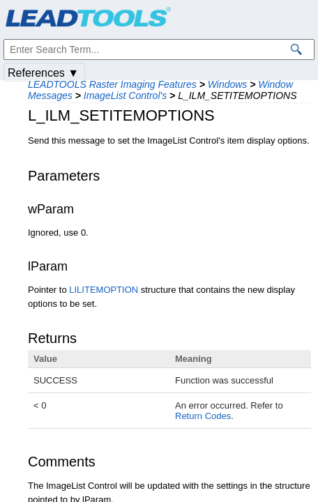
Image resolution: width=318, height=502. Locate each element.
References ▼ (43, 73)
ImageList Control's (125, 95)
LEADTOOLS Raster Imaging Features (112, 84)
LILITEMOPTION (103, 289)
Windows (228, 84)
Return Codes (203, 416)
